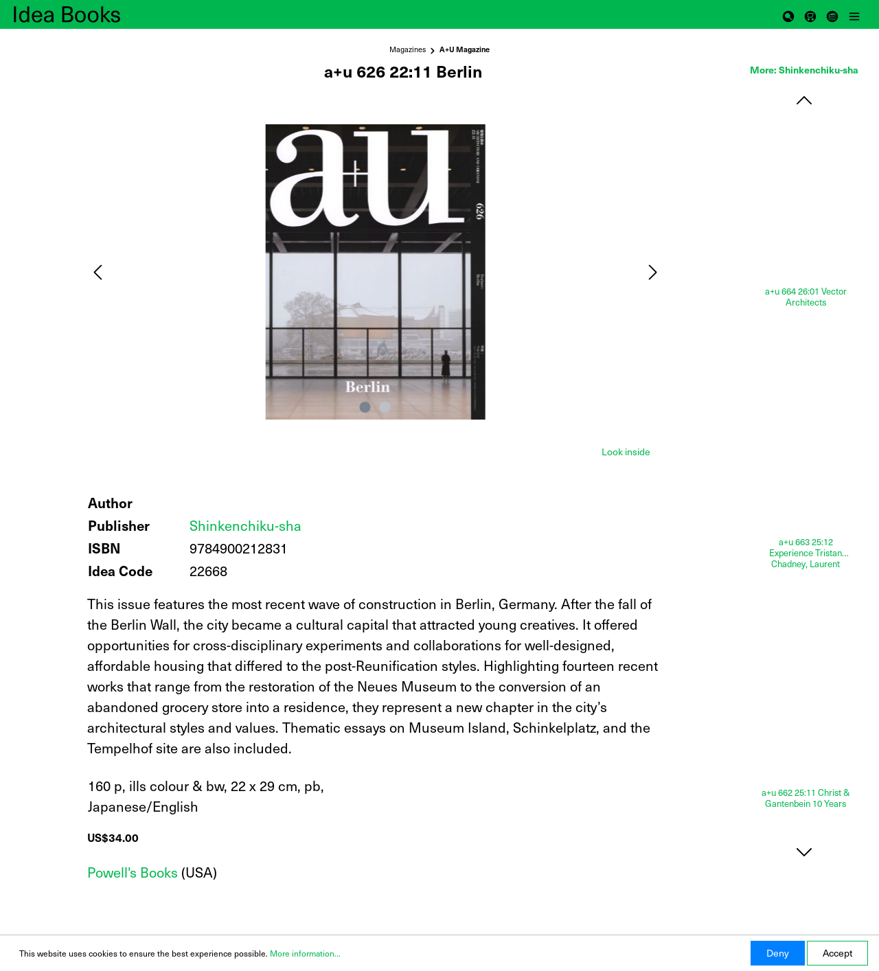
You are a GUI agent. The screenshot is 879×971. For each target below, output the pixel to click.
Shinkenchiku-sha (245, 525)
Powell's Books (132, 872)
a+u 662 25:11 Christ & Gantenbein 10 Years (806, 798)
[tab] (626, 450)
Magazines (407, 49)
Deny (777, 952)
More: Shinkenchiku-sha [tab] (804, 69)
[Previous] (97, 272)
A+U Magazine (465, 49)
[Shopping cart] (810, 14)
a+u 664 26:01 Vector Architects (806, 297)
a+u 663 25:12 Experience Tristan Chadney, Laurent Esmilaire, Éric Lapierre (806, 552)
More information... (305, 953)
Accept (837, 952)
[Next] (653, 272)
